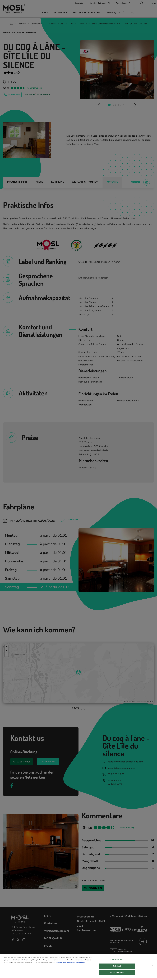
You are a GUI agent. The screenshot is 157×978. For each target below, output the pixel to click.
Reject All (117, 968)
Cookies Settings (116, 961)
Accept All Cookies (117, 975)
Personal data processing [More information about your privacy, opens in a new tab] (65, 964)
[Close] (153, 967)
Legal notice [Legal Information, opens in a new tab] (80, 964)
